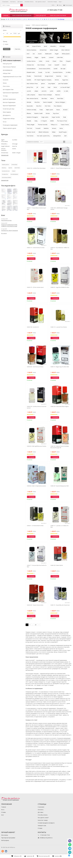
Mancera (57, 95)
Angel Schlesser (5, 146)
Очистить (17, 49)
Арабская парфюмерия (9, 99)
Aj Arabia (14, 140)
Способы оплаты (29, 1)
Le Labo (66, 91)
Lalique (36, 91)
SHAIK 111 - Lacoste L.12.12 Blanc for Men (60, 526)
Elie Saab (63, 68)
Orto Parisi (47, 106)
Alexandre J (53, 46)
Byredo (43, 57)
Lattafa (58, 91)
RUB (53, 5)
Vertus (61, 128)
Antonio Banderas (31, 50)
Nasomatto (30, 106)
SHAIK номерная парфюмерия (21, 15)
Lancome (43, 91)
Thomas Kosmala (42, 124)
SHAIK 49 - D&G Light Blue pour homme (36, 446)
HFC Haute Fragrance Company (42, 80)
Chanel (54, 61)
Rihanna (29, 113)
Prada (41, 109)
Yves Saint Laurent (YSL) (43, 136)
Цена (12, 30)
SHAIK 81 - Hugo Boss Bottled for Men (60, 287)
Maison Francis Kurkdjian (45, 95)
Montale (29, 102)
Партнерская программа (8, 838)
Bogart (57, 53)
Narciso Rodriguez (60, 102)
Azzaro (40, 53)
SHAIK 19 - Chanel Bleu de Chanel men (60, 605)
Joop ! (42, 87)
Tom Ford (29, 128)
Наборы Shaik (6, 73)
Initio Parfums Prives (32, 83)
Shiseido (29, 121)
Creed (49, 65)
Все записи (4, 233)
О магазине (5, 1)
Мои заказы (4, 835)
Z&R (65, 136)
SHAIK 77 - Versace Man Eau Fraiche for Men (37, 566)
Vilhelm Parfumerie (44, 132)
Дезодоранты (7, 115)
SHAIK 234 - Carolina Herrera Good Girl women (36, 407)
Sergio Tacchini (56, 117)
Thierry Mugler (30, 124)
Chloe (61, 61)
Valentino (46, 128)
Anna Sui (14, 146)
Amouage (62, 46)
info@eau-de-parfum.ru (46, 838)
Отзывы (3, 812)
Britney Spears (66, 53)
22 (35, 625)
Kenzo (55, 87)
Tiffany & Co (54, 124)
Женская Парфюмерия (9, 102)
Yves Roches (30, 136)
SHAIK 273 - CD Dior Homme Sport (35, 287)
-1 (34, 335)
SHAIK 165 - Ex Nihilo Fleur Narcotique (36, 168)
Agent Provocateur (4, 140)
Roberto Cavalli (38, 113)
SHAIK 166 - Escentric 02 (33, 327)
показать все (4, 155)
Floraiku (29, 76)
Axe (34, 53)
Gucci (65, 76)
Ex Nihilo (68, 72)
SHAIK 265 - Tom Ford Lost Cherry (35, 366)
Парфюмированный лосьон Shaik (12, 76)
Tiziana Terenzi (65, 124)
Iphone (43, 83)
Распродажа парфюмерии (10, 125)
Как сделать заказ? (40, 1)
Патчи (4, 122)
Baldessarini (48, 53)
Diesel (64, 65)
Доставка (20, 1)
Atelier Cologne (54, 50)
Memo (52, 98)
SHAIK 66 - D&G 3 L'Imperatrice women (36, 486)
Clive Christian (41, 65)
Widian (54, 132)
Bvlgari (36, 57)
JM (37, 87)
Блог (2, 815)
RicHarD (65, 109)
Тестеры (5, 96)
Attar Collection (65, 50)
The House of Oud (62, 121)
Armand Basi (43, 50)
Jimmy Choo (30, 87)
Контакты (13, 1)
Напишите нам (42, 825)
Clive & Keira (6, 86)
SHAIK (5, 44)
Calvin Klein (60, 57)
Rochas (48, 113)
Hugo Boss (65, 80)
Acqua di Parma (36, 46)
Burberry (29, 57)
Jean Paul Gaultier (63, 83)
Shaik (64, 117)
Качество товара (52, 1)
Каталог (7, 57)
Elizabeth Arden (31, 72)
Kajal (49, 87)
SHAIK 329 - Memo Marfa (57, 565)
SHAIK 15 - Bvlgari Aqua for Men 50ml (60, 366)
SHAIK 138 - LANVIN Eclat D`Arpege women (59, 208)
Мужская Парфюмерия (9, 105)
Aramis (14, 148)
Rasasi (58, 109)
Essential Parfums (58, 72)
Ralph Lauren (49, 109)
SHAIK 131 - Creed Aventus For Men (35, 247)
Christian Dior (30, 65)
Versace (54, 128)
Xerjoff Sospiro (63, 132)
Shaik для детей (41, 15)
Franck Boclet (38, 76)
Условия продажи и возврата (46, 823)
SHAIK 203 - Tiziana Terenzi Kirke (35, 605)
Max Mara (44, 98)
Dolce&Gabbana (31, 68)
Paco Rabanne (58, 106)
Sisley (35, 121)
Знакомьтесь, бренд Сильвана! (9, 230)
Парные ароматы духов (9, 128)
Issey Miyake (51, 83)
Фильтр (6, 26)
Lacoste (29, 91)
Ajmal (45, 46)
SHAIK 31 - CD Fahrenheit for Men (35, 525)
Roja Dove (56, 113)
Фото (2, 809)
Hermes (57, 80)
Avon (28, 53)
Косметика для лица (8, 109)
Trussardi (37, 128)
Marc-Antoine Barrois (32, 98)
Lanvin (51, 91)
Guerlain (29, 80)
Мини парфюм (7, 112)
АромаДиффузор (7, 70)
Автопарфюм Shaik (8, 89)
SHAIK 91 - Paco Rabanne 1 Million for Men (60, 248)
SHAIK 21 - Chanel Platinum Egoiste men (60, 168)
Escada (40, 72)
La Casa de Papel (65, 87)
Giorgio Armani (49, 76)
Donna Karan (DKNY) (44, 68)
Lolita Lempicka (31, 95)
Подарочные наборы (9, 118)
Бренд (12, 41)
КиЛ (28, 46)
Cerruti (47, 61)
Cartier (40, 61)
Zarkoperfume (57, 136)
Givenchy (58, 76)
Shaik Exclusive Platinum (58, 15)
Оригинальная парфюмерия (10, 92)
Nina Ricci (38, 106)
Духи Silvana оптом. (6, 220)
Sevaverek (5, 80)
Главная (5, 15)
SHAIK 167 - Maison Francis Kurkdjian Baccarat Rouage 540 (60, 446)
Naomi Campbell (47, 102)
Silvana (5, 83)
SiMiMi (52, 121)
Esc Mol (47, 72)
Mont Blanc (60, 98)
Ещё (60, 1)
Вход (59, 5)
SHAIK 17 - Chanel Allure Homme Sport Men (36, 208)
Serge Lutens (44, 117)
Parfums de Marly (31, 109)
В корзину (30, 179)
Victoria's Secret (31, 132)
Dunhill (55, 68)
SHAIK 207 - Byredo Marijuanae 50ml (60, 486)
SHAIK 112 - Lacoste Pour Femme (59, 327)
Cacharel (51, 57)
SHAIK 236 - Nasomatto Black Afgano (60, 406)
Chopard (68, 61)
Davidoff (57, 65)
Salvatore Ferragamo (32, 117)
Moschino (37, 102)
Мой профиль (5, 840)
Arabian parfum (5, 164)
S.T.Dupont (44, 121)
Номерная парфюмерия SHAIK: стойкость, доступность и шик (9, 225)
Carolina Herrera (31, 61)
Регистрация (67, 5)
